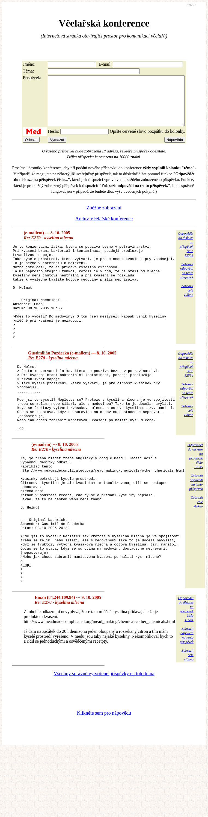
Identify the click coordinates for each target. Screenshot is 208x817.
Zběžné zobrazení (104, 217)
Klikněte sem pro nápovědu (104, 780)
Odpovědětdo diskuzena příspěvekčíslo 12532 (185, 254)
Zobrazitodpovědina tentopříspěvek (186, 280)
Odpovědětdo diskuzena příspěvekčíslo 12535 (195, 498)
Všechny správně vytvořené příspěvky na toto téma (104, 741)
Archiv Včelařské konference (104, 228)
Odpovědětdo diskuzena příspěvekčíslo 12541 (186, 676)
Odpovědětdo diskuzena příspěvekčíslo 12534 (185, 393)
